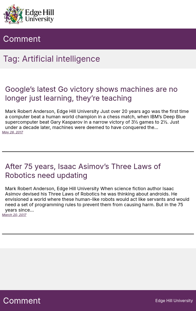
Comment (22, 39)
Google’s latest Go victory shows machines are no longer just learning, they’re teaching (91, 93)
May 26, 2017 (12, 132)
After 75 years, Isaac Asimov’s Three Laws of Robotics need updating (83, 171)
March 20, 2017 (14, 215)
